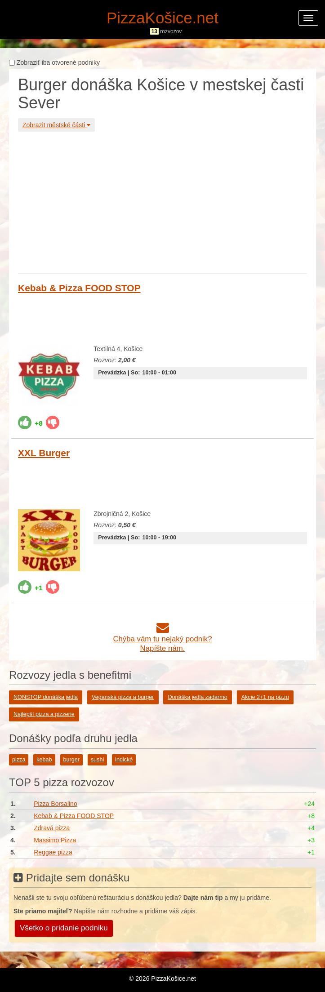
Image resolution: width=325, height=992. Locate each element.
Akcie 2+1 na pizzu (265, 697)
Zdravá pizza (52, 828)
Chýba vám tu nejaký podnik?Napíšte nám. (162, 639)
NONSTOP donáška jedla (45, 697)
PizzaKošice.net (162, 18)
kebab (44, 759)
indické (124, 759)
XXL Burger (44, 453)
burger (71, 759)
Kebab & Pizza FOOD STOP (79, 288)
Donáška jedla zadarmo (197, 697)
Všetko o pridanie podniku (64, 928)
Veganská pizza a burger (123, 697)
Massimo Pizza (55, 840)
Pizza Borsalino (55, 803)
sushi (97, 759)
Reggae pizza (53, 852)
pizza (18, 759)
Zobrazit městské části (56, 125)
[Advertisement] (162, 201)
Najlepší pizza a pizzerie (44, 714)
